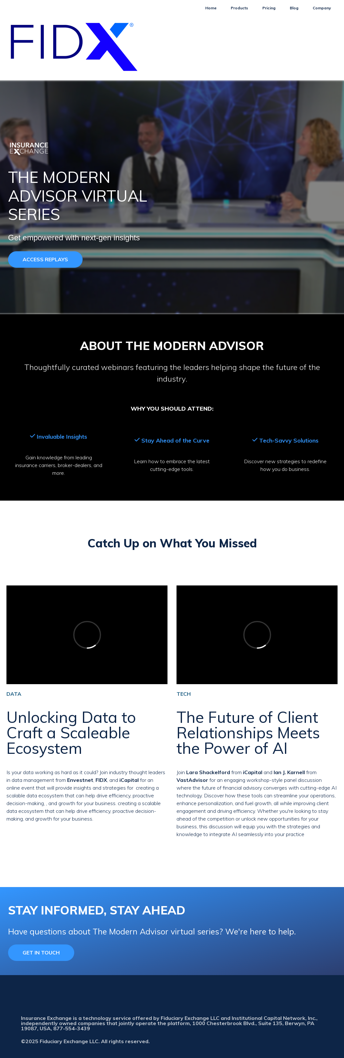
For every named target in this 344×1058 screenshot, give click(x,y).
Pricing (269, 7)
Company (322, 7)
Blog (294, 7)
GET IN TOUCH (41, 952)
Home (211, 7)
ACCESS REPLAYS (45, 259)
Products (239, 7)
